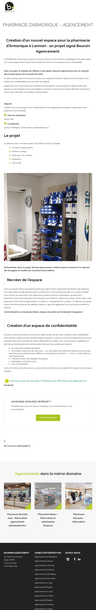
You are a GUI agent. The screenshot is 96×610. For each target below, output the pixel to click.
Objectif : (8, 104)
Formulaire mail (10, 566)
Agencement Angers (43, 587)
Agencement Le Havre (44, 604)
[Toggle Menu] (89, 6)
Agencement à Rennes (44, 565)
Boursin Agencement (63, 71)
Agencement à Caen (44, 583)
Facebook (8, 385)
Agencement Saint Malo (45, 578)
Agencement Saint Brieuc (46, 574)
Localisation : (13, 124)
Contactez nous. (49, 381)
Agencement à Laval (44, 591)
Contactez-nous (48, 418)
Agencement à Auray (44, 561)
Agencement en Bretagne (46, 557)
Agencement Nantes (43, 600)
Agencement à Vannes (44, 570)
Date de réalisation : (17, 115)
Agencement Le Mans (44, 596)
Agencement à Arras (43, 609)
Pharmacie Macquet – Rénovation (79, 518)
